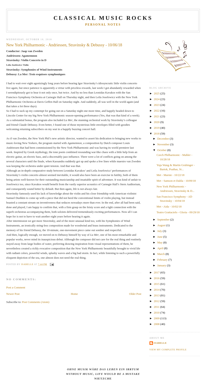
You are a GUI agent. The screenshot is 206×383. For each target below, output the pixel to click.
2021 (157, 116)
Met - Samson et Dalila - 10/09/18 (176, 180)
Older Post (135, 293)
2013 (157, 295)
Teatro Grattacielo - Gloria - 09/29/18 (178, 212)
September (163, 219)
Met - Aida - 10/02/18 (169, 206)
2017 (157, 272)
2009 (157, 318)
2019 (157, 127)
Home (74, 293)
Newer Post (12, 293)
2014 (157, 289)
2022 (157, 110)
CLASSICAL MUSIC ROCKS (103, 18)
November (163, 144)
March (161, 254)
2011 (157, 306)
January (162, 265)
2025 (157, 93)
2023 (157, 104)
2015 (157, 284)
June (160, 236)
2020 (157, 122)
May (160, 242)
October (162, 150)
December (163, 138)
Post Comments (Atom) (35, 302)
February (162, 259)
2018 (157, 133)
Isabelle (160, 343)
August (161, 225)
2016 (157, 278)
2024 (157, 99)
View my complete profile (168, 349)
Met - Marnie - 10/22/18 (170, 175)
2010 (157, 312)
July (160, 231)
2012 (157, 301)
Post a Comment (15, 287)
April (160, 248)
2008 (157, 324)
